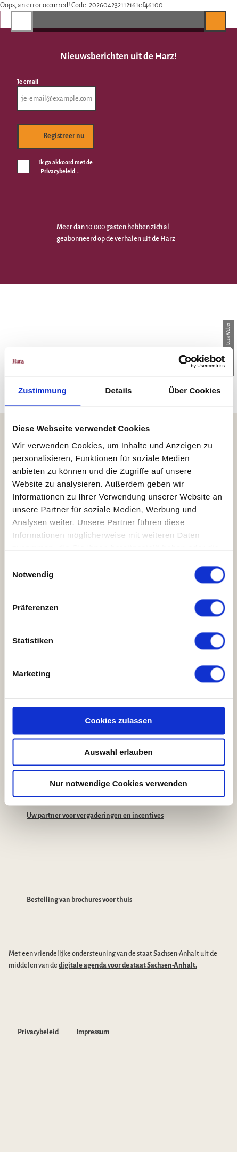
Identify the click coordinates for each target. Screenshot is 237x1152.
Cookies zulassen (118, 720)
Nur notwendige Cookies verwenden (118, 783)
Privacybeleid (38, 1032)
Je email (27, 81)
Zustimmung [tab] (42, 390)
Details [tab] (118, 390)
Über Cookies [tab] (195, 390)
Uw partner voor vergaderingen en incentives (95, 815)
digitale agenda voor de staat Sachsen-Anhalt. (128, 965)
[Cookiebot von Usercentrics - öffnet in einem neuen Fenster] (178, 361)
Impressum (92, 1032)
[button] (191, 21)
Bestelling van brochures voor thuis (79, 900)
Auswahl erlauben (118, 751)
